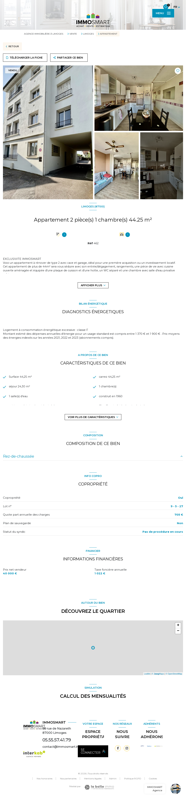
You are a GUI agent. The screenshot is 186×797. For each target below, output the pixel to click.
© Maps (158, 674)
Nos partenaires (68, 778)
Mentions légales (93, 778)
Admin (113, 778)
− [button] (178, 631)
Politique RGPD (132, 778)
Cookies (153, 778)
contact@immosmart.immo (63, 746)
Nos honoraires (44, 778)
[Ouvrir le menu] (163, 13)
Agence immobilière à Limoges (43, 33)
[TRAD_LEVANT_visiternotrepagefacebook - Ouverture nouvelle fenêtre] (118, 748)
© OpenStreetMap (174, 674)
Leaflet (147, 674)
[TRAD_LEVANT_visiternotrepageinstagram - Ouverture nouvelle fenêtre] (127, 748)
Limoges (88, 34)
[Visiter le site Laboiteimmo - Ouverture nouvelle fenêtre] (99, 787)
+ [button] (178, 625)
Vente (73, 34)
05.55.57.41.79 (56, 740)
